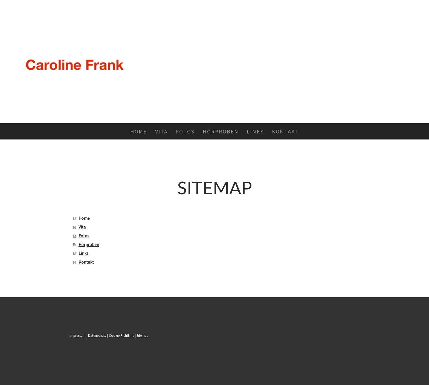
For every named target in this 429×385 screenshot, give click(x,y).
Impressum (77, 335)
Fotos (185, 131)
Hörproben (221, 131)
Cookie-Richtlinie (121, 335)
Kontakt (285, 131)
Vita (161, 131)
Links (255, 131)
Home (138, 131)
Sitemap (143, 335)
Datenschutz (97, 335)
